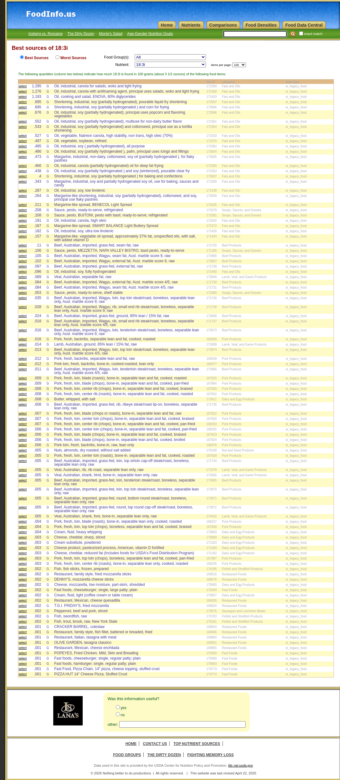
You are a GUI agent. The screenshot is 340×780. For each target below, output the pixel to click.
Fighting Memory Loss (210, 755)
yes (124, 708)
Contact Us (155, 744)
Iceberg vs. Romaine (45, 34)
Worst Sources (73, 58)
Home (131, 744)
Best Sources (37, 58)
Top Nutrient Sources (196, 744)
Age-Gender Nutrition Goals (150, 34)
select (23, 86)
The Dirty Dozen (80, 34)
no (123, 715)
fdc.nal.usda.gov (240, 765)
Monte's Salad (110, 34)
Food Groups (127, 755)
